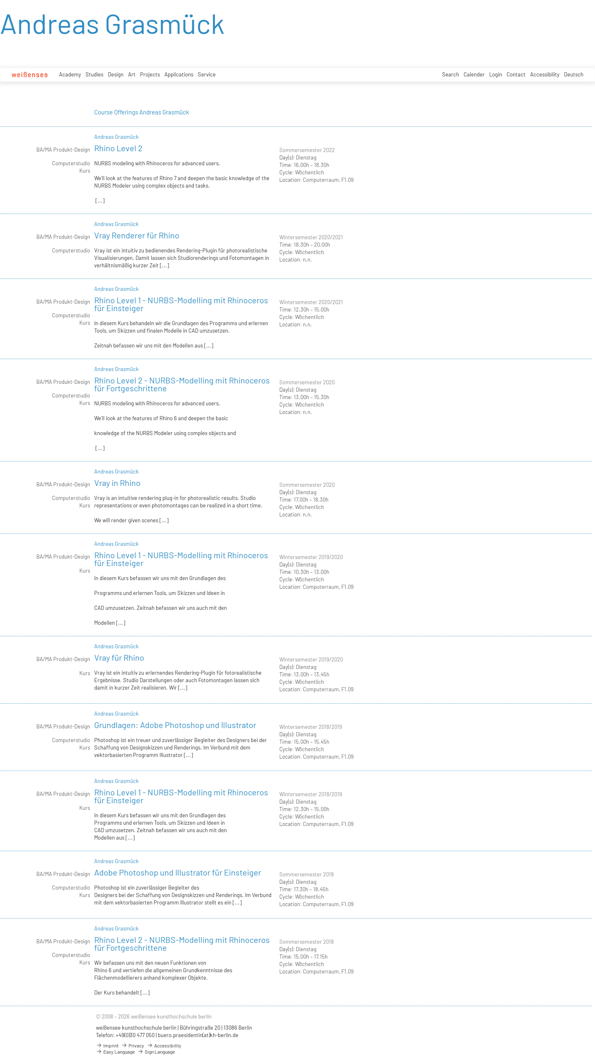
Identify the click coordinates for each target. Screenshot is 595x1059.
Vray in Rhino (117, 483)
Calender (474, 74)
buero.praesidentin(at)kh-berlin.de (198, 1035)
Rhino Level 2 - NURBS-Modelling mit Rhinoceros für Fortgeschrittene (182, 384)
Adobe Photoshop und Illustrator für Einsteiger (177, 872)
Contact (516, 74)
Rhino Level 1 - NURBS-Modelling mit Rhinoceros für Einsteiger (181, 304)
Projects (150, 74)
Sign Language (156, 1051)
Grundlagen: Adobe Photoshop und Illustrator (175, 725)
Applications (178, 74)
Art (132, 74)
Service (207, 74)
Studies (94, 74)
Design (116, 74)
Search (450, 74)
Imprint (107, 1045)
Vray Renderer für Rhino (136, 235)
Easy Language (115, 1051)
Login (495, 74)
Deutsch (573, 74)
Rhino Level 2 (118, 148)
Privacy (132, 1045)
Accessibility (544, 74)
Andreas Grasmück (116, 136)
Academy (70, 74)
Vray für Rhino (119, 657)
